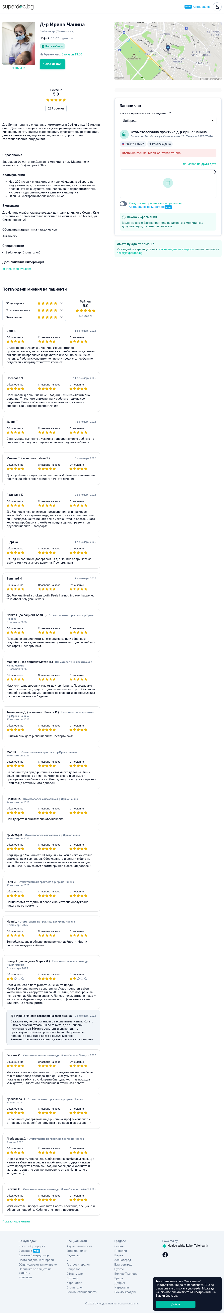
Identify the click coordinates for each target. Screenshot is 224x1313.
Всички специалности (82, 1292)
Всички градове (125, 1292)
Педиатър (73, 1255)
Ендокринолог (77, 1251)
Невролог (73, 1269)
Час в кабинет (52, 46)
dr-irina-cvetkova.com (16, 269)
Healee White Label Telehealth (185, 1245)
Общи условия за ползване (38, 1264)
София (119, 1246)
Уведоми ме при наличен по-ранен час (156, 205)
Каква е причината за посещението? (145, 113)
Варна (118, 1255)
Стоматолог (75, 1287)
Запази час (52, 64)
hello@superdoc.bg (130, 253)
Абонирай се (197, 7)
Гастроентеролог (78, 1264)
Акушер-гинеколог (79, 1246)
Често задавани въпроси (176, 249)
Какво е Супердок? (32, 1246)
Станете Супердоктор (34, 1255)
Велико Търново (126, 1274)
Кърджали (121, 1287)
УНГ (69, 1260)
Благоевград (123, 1264)
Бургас (119, 1269)
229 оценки (56, 108)
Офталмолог (75, 1274)
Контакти (25, 1277)
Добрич (119, 1283)
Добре (175, 1304)
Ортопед (72, 1278)
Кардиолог (74, 1283)
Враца (118, 1278)
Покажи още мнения (16, 1221)
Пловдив (120, 1251)
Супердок (29, 1251)
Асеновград (122, 1260)
